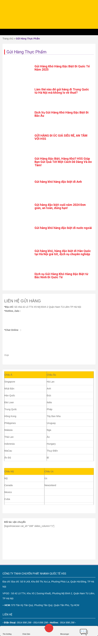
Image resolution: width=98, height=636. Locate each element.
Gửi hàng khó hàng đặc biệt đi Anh (58, 181)
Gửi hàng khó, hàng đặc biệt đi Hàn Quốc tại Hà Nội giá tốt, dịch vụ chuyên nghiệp (63, 252)
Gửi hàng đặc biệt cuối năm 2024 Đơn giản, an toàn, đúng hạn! (60, 206)
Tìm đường (7, 631)
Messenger (64, 631)
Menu (49, 32)
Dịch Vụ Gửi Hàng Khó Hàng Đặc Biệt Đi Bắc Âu (62, 114)
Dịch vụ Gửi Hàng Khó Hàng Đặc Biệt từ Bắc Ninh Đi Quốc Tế (61, 275)
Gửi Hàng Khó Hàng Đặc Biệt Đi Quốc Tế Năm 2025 (62, 68)
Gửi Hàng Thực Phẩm (28, 38)
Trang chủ (8, 38)
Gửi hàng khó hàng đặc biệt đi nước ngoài (63, 228)
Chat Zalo (26, 631)
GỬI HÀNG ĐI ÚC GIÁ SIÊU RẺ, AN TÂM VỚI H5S (61, 137)
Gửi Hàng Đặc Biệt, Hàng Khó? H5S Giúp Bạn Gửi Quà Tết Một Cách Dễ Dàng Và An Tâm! (63, 162)
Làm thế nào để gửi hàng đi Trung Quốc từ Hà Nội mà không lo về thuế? (62, 91)
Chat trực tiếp (83, 631)
